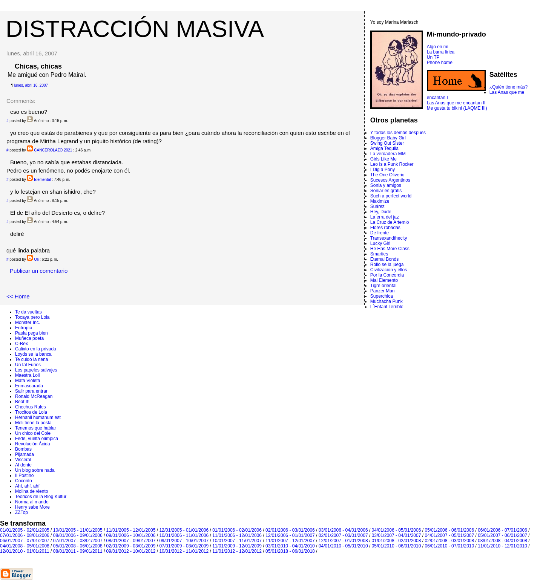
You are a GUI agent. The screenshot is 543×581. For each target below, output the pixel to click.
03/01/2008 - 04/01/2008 (502, 540)
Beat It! (22, 401)
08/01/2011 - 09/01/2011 (78, 551)
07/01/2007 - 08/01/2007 (78, 540)
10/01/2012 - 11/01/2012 (184, 551)
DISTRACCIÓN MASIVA (135, 28)
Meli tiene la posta (33, 422)
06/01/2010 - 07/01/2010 (449, 546)
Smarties (379, 254)
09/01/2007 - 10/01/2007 (184, 540)
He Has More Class (390, 248)
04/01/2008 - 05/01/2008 (24, 546)
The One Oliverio (387, 174)
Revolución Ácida (32, 443)
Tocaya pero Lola (32, 317)
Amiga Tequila (384, 148)
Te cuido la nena (31, 359)
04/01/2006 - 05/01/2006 (396, 530)
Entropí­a (23, 327)
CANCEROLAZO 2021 (53, 150)
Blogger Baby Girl (388, 138)
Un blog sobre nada (35, 470)
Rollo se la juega (387, 264)
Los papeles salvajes (36, 370)
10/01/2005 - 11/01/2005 (78, 530)
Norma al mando (32, 502)
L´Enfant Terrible (386, 306)
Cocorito (23, 480)
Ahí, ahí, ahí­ (27, 486)
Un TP (433, 57)
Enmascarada (29, 385)
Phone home (439, 62)
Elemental (42, 179)
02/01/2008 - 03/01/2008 (449, 540)
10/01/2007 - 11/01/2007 (237, 540)
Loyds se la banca (33, 354)
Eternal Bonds (384, 259)
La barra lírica (440, 52)
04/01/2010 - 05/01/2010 (343, 546)
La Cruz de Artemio (389, 222)
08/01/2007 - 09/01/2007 (131, 540)
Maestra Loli (27, 375)
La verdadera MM (388, 153)
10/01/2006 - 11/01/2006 (184, 535)
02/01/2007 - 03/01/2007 (343, 535)
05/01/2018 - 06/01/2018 (290, 551)
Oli (36, 259)
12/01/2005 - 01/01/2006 (184, 530)
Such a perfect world (390, 196)
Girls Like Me (383, 159)
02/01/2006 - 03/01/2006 (290, 530)
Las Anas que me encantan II (456, 102)
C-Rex (21, 343)
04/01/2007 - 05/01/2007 (449, 535)
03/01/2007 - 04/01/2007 (396, 535)
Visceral (23, 459)
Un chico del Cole (33, 433)
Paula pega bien (31, 333)
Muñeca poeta (29, 338)
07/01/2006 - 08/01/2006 (24, 535)
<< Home (18, 296)
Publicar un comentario (38, 271)
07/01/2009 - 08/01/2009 (184, 546)
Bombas (23, 449)
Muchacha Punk (386, 301)
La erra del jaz (384, 217)
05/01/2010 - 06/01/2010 (396, 546)
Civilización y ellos (388, 269)
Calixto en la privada (35, 349)
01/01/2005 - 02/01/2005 (24, 530)
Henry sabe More (32, 507)
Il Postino (24, 475)
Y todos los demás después (398, 132)
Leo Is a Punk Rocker (392, 164)
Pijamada (24, 454)
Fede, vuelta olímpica (36, 438)
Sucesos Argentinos (390, 180)
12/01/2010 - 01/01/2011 (24, 551)
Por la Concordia (387, 275)
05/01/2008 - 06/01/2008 (78, 546)
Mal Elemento (384, 280)
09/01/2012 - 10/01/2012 (131, 551)
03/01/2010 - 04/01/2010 (290, 546)
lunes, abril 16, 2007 (31, 85)
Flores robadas (385, 227)
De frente (379, 232)
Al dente (23, 465)
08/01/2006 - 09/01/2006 (78, 535)
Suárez (377, 206)
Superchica (381, 296)
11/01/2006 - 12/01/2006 (237, 535)
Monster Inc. (27, 322)
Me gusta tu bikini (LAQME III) (457, 108)
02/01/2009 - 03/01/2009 (131, 546)
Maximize (380, 201)
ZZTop (21, 512)
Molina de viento (31, 491)
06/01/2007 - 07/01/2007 (24, 540)
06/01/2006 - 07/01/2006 (502, 530)
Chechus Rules (30, 407)
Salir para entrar (31, 391)
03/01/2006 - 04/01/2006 (343, 530)
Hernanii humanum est (38, 417)
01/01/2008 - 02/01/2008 (396, 540)
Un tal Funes (28, 364)
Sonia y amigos (385, 185)
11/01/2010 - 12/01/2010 (502, 546)
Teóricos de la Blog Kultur (40, 496)
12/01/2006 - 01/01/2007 (290, 535)
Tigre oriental (383, 285)
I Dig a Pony (382, 169)
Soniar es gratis (386, 190)
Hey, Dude (380, 211)
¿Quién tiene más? (508, 87)
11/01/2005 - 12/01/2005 (131, 530)
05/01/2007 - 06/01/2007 (502, 535)
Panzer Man (382, 291)
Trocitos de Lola (31, 412)
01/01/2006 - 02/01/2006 (237, 530)
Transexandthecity (388, 238)
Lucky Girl (380, 243)
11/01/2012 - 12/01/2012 (237, 551)
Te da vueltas (28, 312)
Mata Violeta (27, 380)
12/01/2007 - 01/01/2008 (343, 540)
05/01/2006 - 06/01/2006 (449, 530)
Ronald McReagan (33, 396)
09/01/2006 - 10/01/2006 (131, 535)
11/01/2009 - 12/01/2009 (237, 546)
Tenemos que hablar (35, 428)
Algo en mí (437, 46)
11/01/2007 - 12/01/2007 (290, 540)
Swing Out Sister (387, 143)
